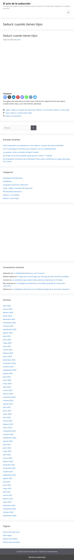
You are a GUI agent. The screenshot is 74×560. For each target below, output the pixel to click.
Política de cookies (10, 539)
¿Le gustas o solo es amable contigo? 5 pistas (21, 152)
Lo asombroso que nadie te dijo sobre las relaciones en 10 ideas (37, 280)
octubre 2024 (8, 366)
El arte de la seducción (16, 3)
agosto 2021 (8, 478)
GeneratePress (52, 552)
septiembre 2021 (9, 475)
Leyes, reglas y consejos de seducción (20, 110)
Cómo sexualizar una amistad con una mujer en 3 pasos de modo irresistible (33, 145)
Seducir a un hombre (44, 110)
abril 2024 (7, 387)
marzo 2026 (7, 309)
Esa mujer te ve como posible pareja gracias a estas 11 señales (27, 155)
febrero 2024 (8, 394)
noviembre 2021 (9, 468)
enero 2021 (7, 502)
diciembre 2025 (9, 319)
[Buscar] (33, 127)
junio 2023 (7, 410)
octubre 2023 (8, 400)
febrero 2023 (8, 424)
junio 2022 (7, 448)
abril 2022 (7, 454)
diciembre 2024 (9, 360)
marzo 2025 (7, 350)
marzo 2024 (7, 390)
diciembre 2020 (9, 505)
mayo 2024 (7, 383)
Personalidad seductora (12, 191)
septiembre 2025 (9, 329)
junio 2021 (7, 485)
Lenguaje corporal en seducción (15, 185)
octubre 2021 (8, 471)
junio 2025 (7, 339)
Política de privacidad (11, 542)
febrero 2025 (8, 353)
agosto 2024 (8, 373)
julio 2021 (7, 482)
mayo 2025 (7, 343)
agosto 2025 (8, 333)
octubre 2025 (8, 326)
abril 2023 (7, 417)
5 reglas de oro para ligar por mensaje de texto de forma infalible (43, 276)
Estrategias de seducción (13, 178)
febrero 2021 (8, 498)
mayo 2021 (7, 488)
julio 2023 (7, 407)
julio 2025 (7, 336)
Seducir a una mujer (61, 110)
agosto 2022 (8, 441)
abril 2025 (7, 346)
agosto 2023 (8, 404)
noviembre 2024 (9, 363)
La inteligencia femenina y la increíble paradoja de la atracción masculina (41, 289)
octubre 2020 (8, 512)
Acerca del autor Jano (11, 532)
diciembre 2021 (9, 465)
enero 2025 (7, 356)
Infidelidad (7, 181)
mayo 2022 (7, 451)
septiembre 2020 (9, 515)
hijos (7, 113)
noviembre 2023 (9, 397)
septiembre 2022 (9, 438)
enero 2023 (7, 427)
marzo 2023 (7, 421)
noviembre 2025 (9, 322)
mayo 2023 (7, 414)
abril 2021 (7, 492)
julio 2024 (7, 377)
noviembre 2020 (9, 509)
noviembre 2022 (9, 431)
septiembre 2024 (9, 370)
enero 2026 (7, 316)
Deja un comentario (13, 116)
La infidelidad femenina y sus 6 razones (29, 273)
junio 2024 (7, 380)
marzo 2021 (7, 495)
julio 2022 (7, 444)
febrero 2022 (8, 461)
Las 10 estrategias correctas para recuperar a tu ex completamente (29, 149)
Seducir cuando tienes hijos (20, 35)
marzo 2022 (7, 458)
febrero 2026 (8, 312)
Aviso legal (7, 535)
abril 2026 (7, 306)
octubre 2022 (8, 434)
